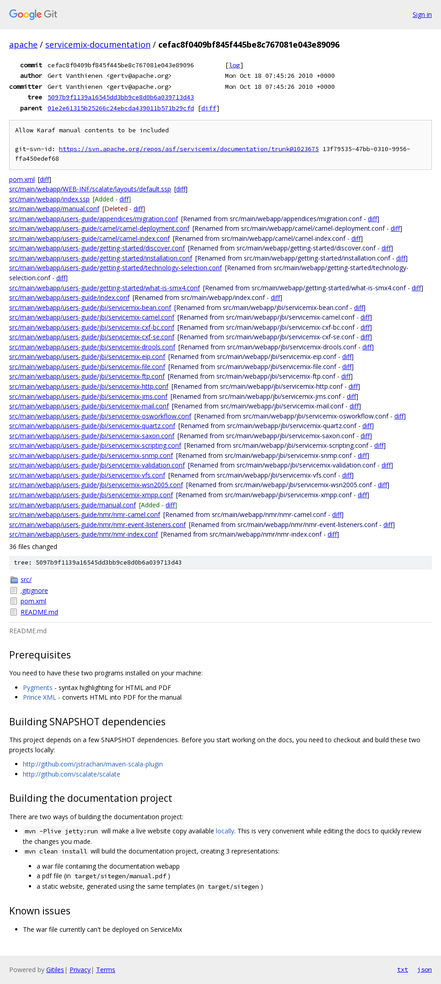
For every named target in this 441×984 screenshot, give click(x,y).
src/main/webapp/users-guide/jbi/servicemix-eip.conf (87, 356)
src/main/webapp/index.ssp (49, 199)
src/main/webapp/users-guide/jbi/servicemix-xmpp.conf (91, 494)
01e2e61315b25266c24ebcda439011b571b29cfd (121, 108)
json (424, 969)
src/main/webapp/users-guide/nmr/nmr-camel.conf (84, 514)
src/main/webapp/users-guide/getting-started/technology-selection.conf (115, 267)
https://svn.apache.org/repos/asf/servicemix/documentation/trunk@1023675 (189, 149)
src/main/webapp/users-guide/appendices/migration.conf (93, 218)
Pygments (38, 687)
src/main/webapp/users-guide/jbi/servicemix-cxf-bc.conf (91, 327)
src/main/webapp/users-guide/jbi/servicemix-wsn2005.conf (96, 484)
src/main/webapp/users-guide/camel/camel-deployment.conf (99, 228)
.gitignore (34, 590)
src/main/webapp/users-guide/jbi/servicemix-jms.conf (88, 396)
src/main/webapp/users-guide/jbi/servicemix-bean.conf (90, 307)
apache (23, 44)
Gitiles (55, 969)
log (234, 65)
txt (402, 969)
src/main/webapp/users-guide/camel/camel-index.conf (89, 238)
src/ (26, 579)
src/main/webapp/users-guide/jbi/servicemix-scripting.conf (95, 445)
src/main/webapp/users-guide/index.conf (69, 297)
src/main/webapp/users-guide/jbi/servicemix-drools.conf (92, 346)
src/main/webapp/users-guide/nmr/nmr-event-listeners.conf (97, 524)
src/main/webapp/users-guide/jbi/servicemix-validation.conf (97, 465)
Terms (105, 969)
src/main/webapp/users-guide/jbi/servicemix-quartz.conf (92, 425)
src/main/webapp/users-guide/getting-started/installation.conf (100, 258)
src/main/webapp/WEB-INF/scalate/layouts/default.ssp (90, 189)
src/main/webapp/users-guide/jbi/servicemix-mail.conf (89, 406)
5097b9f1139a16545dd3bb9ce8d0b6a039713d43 (121, 97)
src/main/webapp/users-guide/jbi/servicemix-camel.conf (91, 317)
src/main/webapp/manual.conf (54, 208)
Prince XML (39, 697)
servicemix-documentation (98, 44)
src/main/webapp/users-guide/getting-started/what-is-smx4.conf (104, 287)
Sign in (422, 14)
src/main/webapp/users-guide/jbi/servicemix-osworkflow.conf (100, 416)
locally (225, 830)
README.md (39, 612)
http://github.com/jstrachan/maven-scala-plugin (93, 764)
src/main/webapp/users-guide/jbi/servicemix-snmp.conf (91, 455)
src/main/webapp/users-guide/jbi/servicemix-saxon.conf (91, 435)
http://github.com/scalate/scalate (71, 774)
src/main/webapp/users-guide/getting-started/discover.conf (97, 248)
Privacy (80, 969)
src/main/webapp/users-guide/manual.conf (72, 504)
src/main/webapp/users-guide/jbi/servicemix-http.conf (88, 386)
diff (208, 108)
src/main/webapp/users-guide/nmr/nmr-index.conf (83, 534)
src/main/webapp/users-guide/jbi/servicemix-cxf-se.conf (91, 336)
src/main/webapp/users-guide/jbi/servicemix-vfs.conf (87, 475)
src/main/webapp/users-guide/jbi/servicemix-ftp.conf (87, 376)
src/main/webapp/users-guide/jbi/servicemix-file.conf (87, 366)
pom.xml (22, 179)
